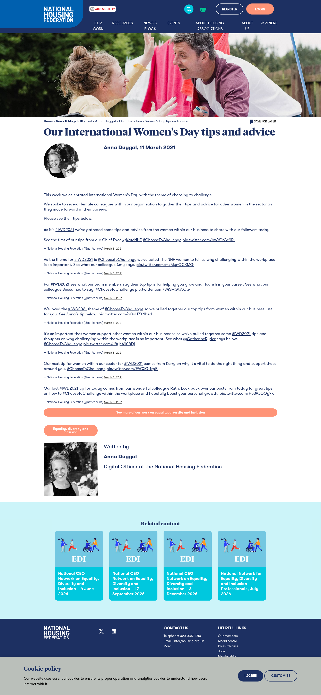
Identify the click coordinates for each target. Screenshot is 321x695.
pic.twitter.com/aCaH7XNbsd (125, 314)
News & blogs (150, 26)
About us (247, 26)
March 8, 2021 (113, 248)
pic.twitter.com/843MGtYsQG (162, 289)
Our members (228, 636)
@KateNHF (132, 240)
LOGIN (260, 9)
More (167, 646)
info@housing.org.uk (188, 641)
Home (48, 121)
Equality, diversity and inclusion (70, 430)
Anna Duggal (105, 121)
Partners (268, 23)
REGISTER (229, 9)
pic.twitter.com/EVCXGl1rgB (132, 368)
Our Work (98, 26)
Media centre (227, 641)
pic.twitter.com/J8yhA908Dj (109, 344)
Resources (122, 23)
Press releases (228, 646)
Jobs (221, 651)
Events (173, 23)
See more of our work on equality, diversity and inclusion (160, 412)
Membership (227, 656)
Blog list (86, 121)
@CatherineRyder (199, 338)
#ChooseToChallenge (162, 240)
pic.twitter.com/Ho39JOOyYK (246, 393)
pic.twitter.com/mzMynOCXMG (165, 264)
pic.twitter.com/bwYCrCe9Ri (208, 240)
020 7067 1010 (190, 636)
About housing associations (210, 26)
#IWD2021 (64, 229)
